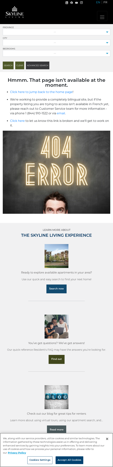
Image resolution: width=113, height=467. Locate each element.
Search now (56, 289)
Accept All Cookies (69, 460)
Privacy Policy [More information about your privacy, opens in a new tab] (17, 452)
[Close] (107, 439)
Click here (17, 121)
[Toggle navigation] (102, 16)
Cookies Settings (39, 460)
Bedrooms (9, 49)
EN (98, 2)
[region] (56, 450)
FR (105, 2)
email (61, 113)
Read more (56, 430)
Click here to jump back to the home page (41, 92)
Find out (56, 359)
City (5, 38)
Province (8, 28)
